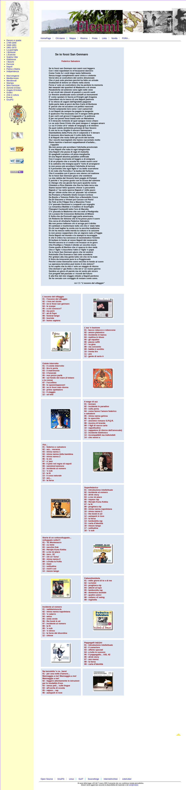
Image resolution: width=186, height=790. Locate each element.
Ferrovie (10, 64)
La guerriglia (12, 50)
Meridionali (12, 80)
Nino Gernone (13, 85)
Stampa (10, 83)
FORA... (125, 38)
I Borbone (11, 52)
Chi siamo (60, 38)
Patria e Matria (13, 69)
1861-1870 (11, 47)
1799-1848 (11, 43)
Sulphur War (12, 57)
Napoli (9, 66)
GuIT (81, 779)
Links (104, 38)
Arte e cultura (13, 95)
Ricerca (83, 38)
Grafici (10, 92)
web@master (133, 785)
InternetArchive (111, 779)
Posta (94, 38)
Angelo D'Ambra (14, 90)
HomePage (46, 38)
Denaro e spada (14, 40)
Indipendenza (13, 71)
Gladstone (11, 59)
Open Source (47, 779)
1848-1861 (11, 45)
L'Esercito (11, 54)
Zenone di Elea (13, 88)
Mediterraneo (13, 78)
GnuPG (10, 99)
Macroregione (13, 76)
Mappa (72, 38)
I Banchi (10, 62)
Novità (114, 38)
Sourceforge (93, 779)
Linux (71, 779)
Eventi (9, 97)
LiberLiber (127, 779)
